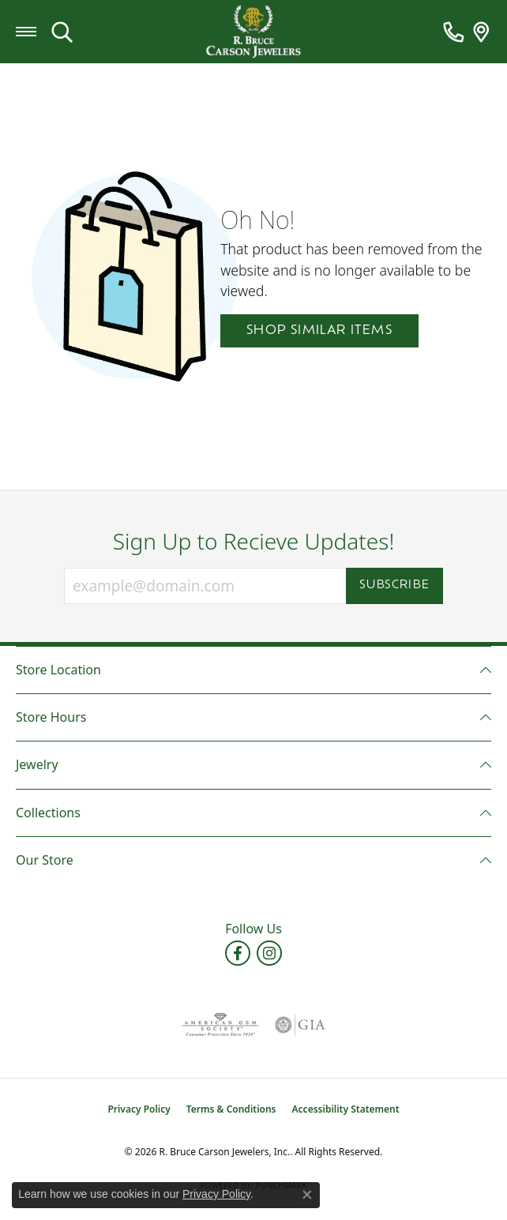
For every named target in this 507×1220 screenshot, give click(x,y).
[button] (62, 31)
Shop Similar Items (319, 331)
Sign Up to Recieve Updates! (254, 541)
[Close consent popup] (307, 1194)
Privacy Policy (138, 1109)
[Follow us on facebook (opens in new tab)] (237, 953)
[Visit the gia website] (300, 1025)
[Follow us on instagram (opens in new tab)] (269, 953)
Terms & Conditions (231, 1109)
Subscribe (394, 585)
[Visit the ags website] (220, 1025)
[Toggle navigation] (26, 31)
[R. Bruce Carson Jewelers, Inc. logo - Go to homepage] (253, 32)
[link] (454, 31)
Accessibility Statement (346, 1109)
